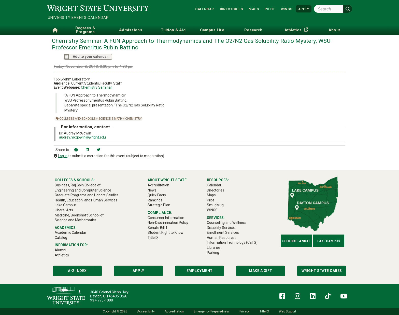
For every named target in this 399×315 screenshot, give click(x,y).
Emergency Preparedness (212, 311)
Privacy (244, 311)
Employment (200, 271)
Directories (231, 9)
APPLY (303, 9)
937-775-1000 (101, 300)
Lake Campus (328, 241)
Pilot (270, 9)
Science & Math (110, 118)
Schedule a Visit (296, 241)
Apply (138, 271)
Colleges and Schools (77, 118)
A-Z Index (77, 271)
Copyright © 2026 (115, 311)
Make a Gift (260, 271)
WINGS (286, 9)
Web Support (287, 311)
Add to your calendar (86, 56)
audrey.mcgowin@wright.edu (82, 137)
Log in (62, 156)
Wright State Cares (322, 271)
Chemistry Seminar (96, 87)
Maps (254, 9)
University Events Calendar (78, 17)
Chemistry (133, 118)
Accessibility (146, 311)
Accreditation (174, 311)
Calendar (204, 9)
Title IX (264, 311)
